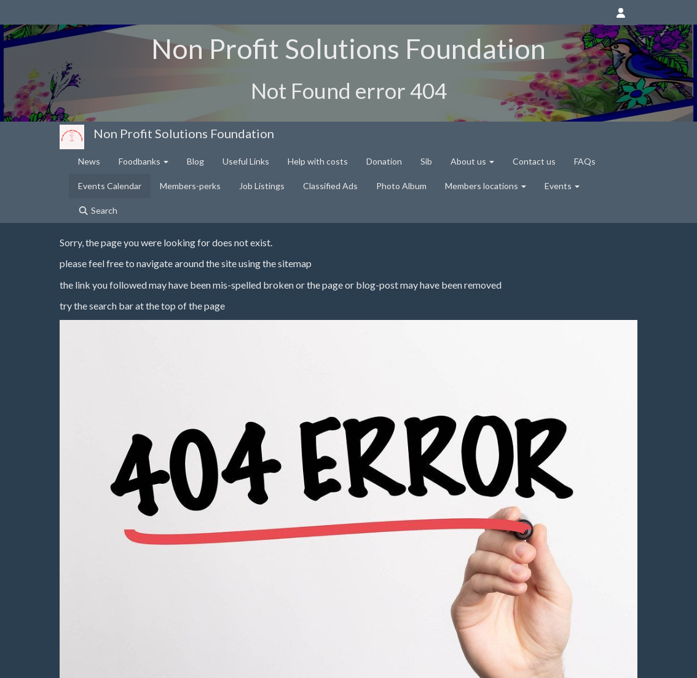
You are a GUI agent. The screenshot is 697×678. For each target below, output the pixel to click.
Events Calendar (109, 186)
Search (97, 210)
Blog (195, 161)
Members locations (485, 186)
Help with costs (318, 161)
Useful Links (245, 161)
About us (472, 161)
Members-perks (190, 186)
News (89, 161)
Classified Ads (330, 186)
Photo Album (401, 186)
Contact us (534, 161)
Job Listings (262, 186)
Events (562, 186)
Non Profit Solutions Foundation (183, 133)
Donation (384, 161)
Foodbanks (143, 161)
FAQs (585, 161)
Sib (426, 161)
